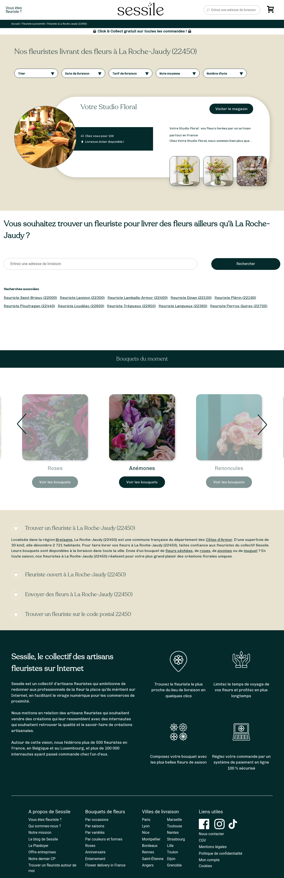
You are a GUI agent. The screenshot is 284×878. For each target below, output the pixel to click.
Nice (145, 832)
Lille (170, 845)
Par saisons (94, 826)
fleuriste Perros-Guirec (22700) (238, 306)
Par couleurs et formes (103, 839)
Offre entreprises (42, 852)
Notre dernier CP (41, 859)
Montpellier (151, 839)
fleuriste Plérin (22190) (235, 297)
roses (205, 550)
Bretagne (64, 539)
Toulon (172, 852)
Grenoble (174, 865)
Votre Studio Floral (109, 107)
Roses (142, 468)
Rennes (148, 852)
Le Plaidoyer (38, 845)
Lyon (146, 826)
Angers (148, 865)
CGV (202, 840)
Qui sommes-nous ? (44, 826)
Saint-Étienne (152, 859)
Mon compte (209, 860)
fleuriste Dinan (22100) (191, 297)
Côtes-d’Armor (219, 539)
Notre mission (39, 832)
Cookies (205, 866)
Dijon (171, 859)
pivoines (224, 550)
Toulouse (174, 826)
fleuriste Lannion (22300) (82, 297)
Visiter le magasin (231, 109)
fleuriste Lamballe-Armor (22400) (137, 297)
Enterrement (95, 859)
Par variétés (94, 832)
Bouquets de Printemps (55, 468)
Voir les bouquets (55, 482)
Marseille (174, 819)
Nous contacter (211, 834)
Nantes (173, 832)
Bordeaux (149, 845)
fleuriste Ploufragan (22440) (29, 306)
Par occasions (96, 819)
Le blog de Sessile (43, 839)
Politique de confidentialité (220, 853)
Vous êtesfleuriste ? (14, 10)
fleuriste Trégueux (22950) (131, 306)
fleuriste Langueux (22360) (183, 306)
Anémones (229, 468)
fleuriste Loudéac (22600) (81, 306)
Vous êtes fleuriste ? (44, 819)
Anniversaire (95, 852)
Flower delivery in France (105, 865)
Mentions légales (213, 847)
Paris (146, 819)
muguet (251, 550)
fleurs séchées (179, 550)
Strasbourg (176, 839)
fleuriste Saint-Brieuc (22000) (30, 297)
